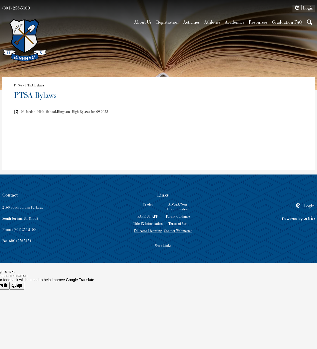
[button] (143, 22)
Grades (148, 204)
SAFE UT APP (147, 216)
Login (304, 8)
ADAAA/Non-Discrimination (178, 207)
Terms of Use (177, 223)
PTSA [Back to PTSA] (18, 85)
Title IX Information (148, 223)
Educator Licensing (148, 230)
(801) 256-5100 (16, 8)
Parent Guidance (178, 216)
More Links (163, 245)
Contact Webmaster (178, 230)
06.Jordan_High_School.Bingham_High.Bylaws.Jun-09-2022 (64, 112)
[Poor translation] (16, 286)
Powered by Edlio (298, 218)
